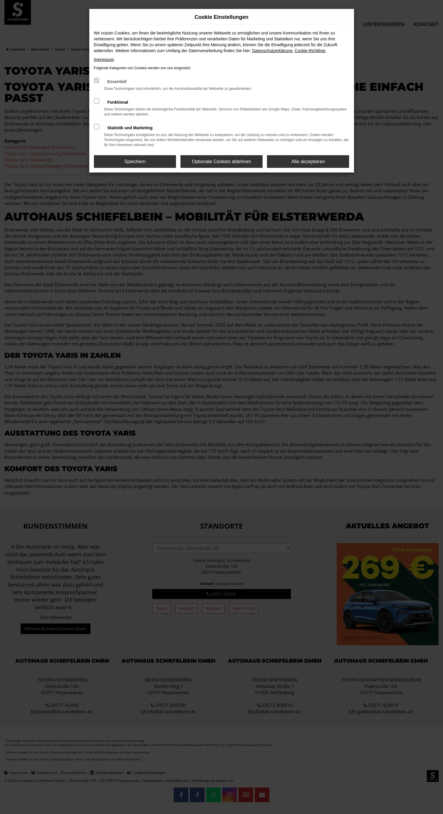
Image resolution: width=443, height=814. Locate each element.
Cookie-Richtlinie (310, 50)
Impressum (104, 59)
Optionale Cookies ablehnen (221, 161)
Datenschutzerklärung (272, 50)
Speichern (134, 161)
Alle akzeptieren (308, 161)
